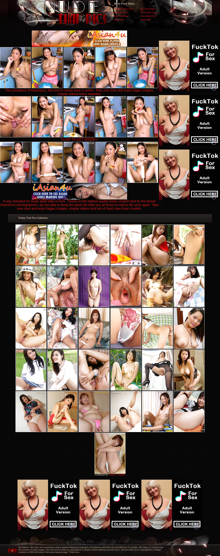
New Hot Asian (121, 16)
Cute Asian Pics (148, 16)
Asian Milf (145, 19)
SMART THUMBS (117, 475)
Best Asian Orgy (149, 12)
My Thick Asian (148, 9)
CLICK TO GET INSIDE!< (79, 139)
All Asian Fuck (121, 12)
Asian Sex (119, 19)
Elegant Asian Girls (123, 9)
